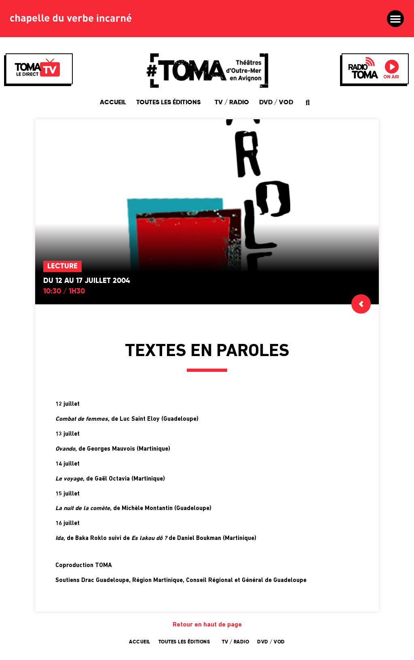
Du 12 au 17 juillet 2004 (86, 281)
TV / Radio (232, 102)
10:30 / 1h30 (64, 291)
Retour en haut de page (207, 625)
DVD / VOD (276, 102)
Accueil (113, 102)
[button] (395, 18)
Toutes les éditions (170, 103)
